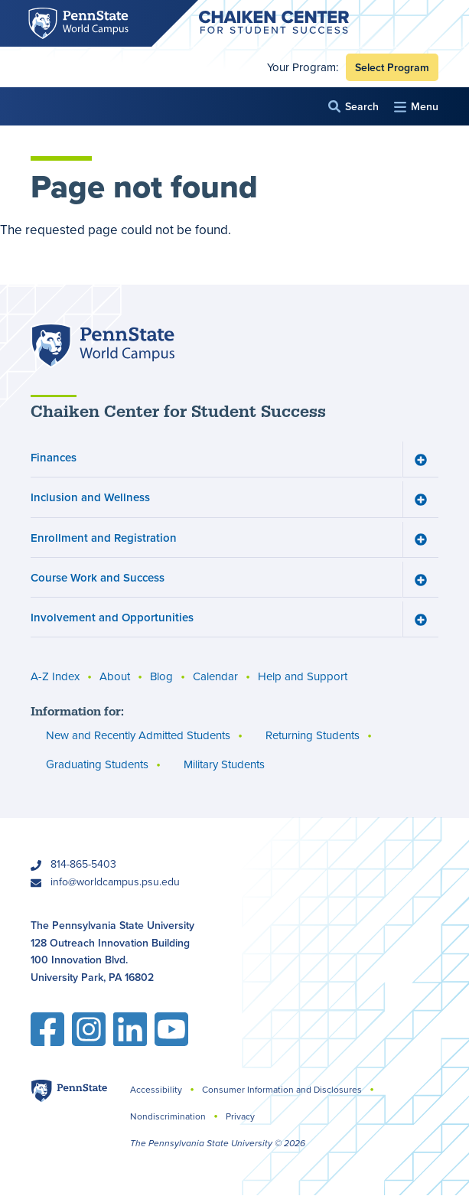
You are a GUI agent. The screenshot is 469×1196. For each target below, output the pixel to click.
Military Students (224, 764)
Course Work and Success (97, 577)
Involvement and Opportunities (112, 617)
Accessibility (156, 1089)
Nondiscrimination (168, 1116)
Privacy (240, 1116)
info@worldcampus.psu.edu (115, 881)
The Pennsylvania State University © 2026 (217, 1143)
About (114, 676)
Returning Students (312, 734)
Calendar (215, 676)
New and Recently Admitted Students (138, 734)
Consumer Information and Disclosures (282, 1089)
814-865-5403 (83, 864)
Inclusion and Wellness (90, 497)
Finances (54, 457)
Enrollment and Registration (104, 537)
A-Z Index (55, 676)
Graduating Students (97, 764)
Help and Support (302, 676)
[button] (353, 106)
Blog (161, 676)
